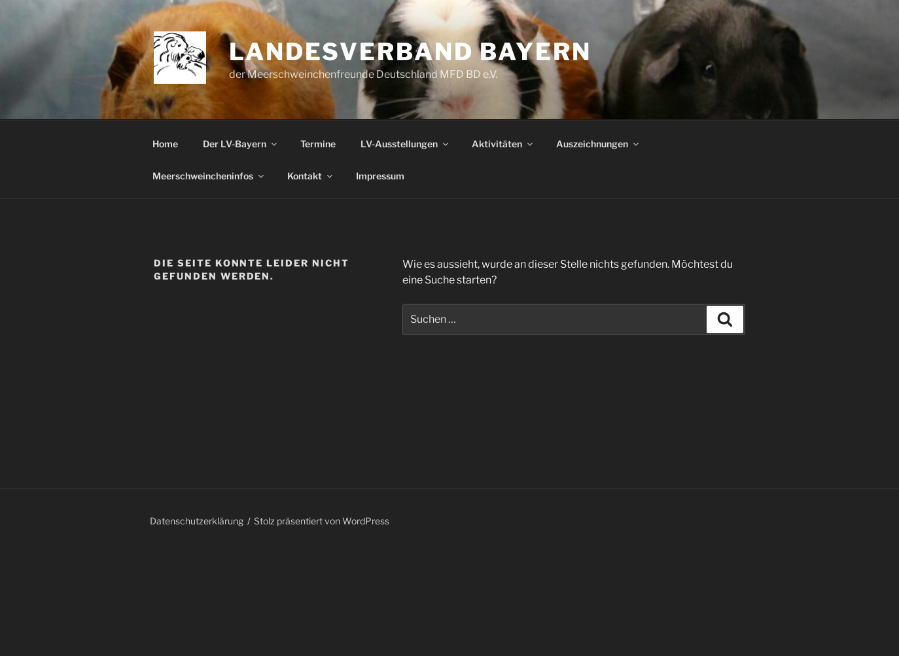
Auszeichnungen (598, 143)
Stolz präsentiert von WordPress (321, 520)
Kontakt (310, 175)
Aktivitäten (503, 143)
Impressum (380, 175)
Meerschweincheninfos (209, 175)
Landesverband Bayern (410, 51)
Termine (318, 143)
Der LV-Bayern (241, 143)
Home (165, 143)
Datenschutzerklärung (196, 520)
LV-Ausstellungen (405, 143)
